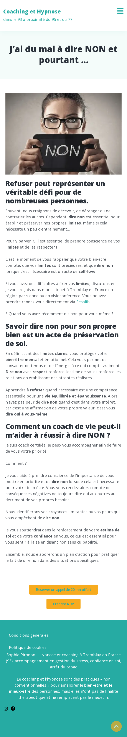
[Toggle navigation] (122, 9)
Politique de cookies (27, 647)
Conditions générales (28, 635)
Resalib (83, 301)
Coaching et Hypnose (37, 15)
